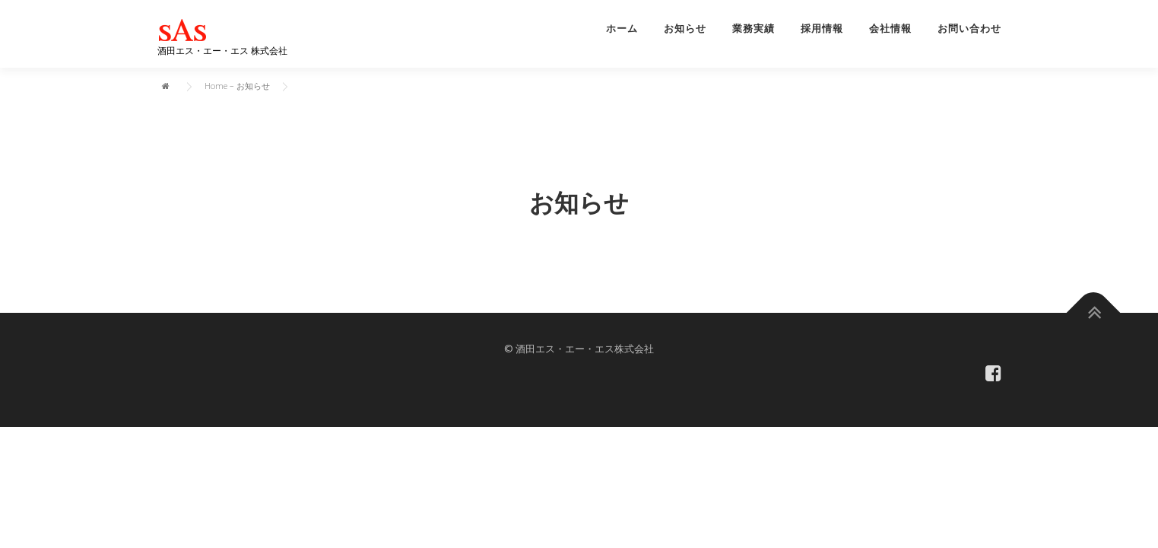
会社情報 (890, 28)
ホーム (622, 28)
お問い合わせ (969, 28)
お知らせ (685, 28)
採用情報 (822, 28)
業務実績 (753, 28)
